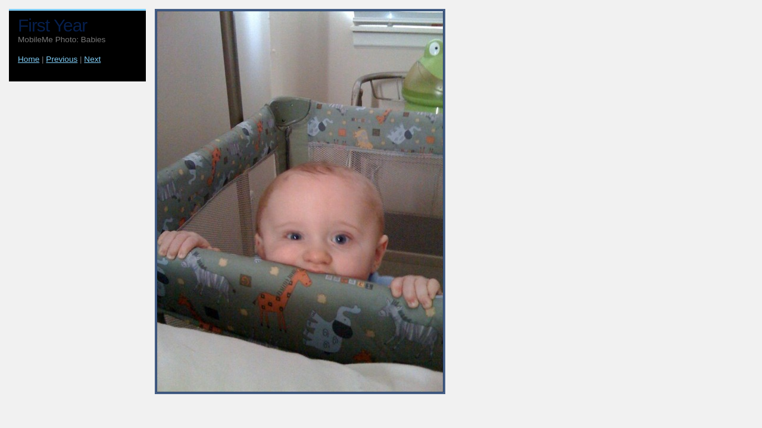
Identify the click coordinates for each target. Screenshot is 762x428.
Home (28, 59)
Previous (61, 59)
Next (92, 59)
